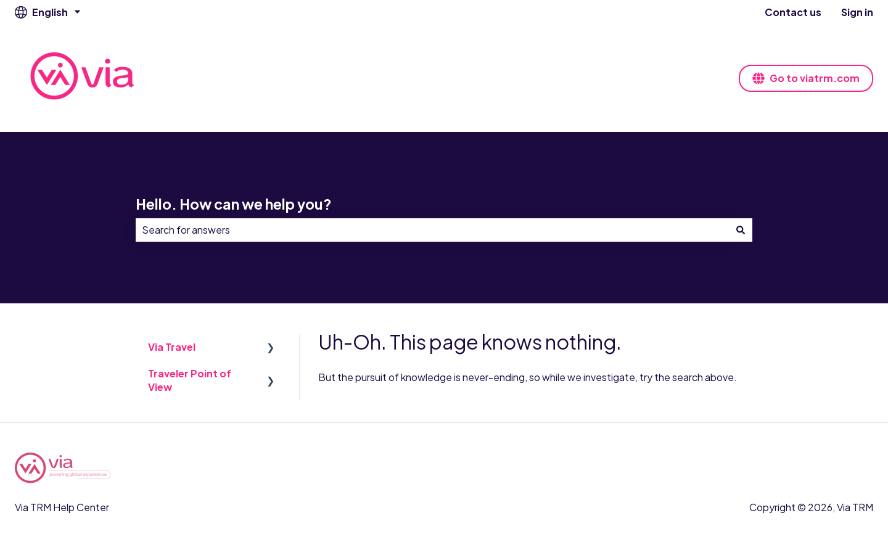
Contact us (793, 12)
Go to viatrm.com (806, 78)
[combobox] (432, 230)
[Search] (740, 230)
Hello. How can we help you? (234, 204)
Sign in (857, 12)
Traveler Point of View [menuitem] (189, 380)
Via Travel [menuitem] (171, 346)
